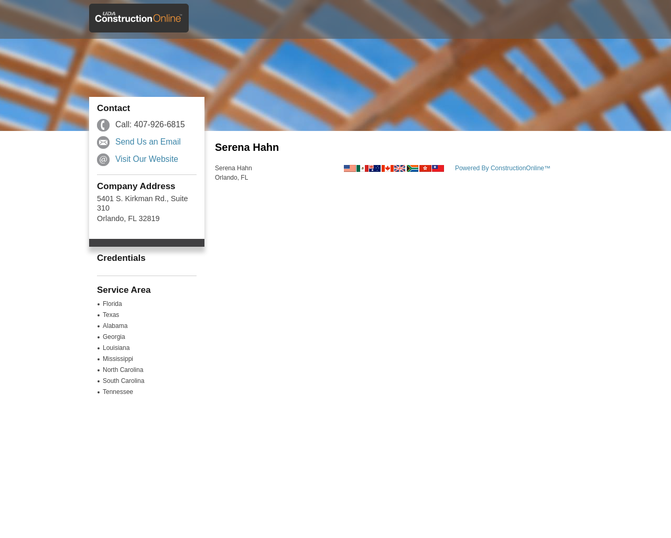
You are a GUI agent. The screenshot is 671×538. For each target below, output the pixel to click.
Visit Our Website (146, 159)
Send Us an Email (148, 141)
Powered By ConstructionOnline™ (502, 168)
